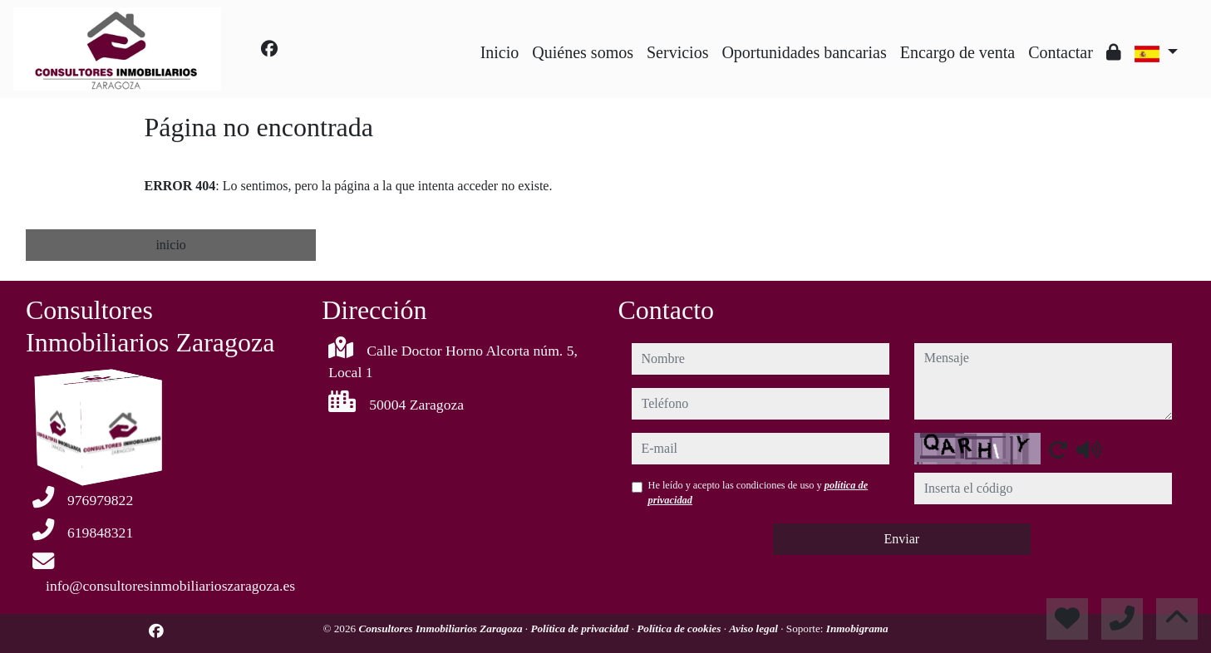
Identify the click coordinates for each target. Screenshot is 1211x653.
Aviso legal (754, 628)
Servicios (677, 52)
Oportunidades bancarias (803, 52)
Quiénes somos (582, 52)
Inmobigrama (857, 628)
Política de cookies (680, 628)
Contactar (1060, 52)
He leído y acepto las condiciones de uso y (758, 492)
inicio (170, 245)
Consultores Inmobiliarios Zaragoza (441, 628)
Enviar (901, 539)
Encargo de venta (957, 52)
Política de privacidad (580, 628)
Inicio (499, 52)
